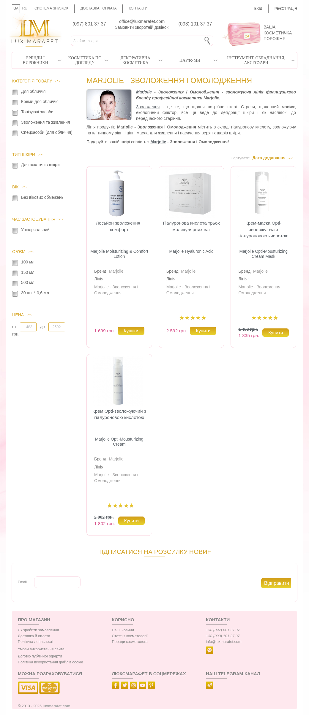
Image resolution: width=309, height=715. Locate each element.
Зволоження (148, 106)
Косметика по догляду (84, 60)
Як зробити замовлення (38, 630)
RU (24, 8)
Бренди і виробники (35, 60)
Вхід (258, 9)
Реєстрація (286, 9)
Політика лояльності (35, 642)
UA (15, 9)
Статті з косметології (130, 636)
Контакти (138, 8)
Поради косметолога (130, 642)
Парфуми (189, 60)
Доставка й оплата (34, 636)
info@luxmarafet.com (223, 642)
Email (22, 582)
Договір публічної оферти (40, 656)
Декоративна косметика (135, 60)
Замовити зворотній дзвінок (141, 27)
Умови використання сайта (41, 649)
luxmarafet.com (56, 706)
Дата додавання (269, 157)
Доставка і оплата (99, 8)
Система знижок (51, 8)
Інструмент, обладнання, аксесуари (256, 60)
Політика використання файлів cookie (50, 662)
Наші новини (123, 630)
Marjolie (144, 92)
